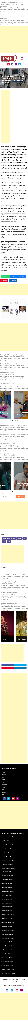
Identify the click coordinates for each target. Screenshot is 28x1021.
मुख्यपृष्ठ (3, 772)
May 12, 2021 (6, 85)
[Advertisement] (14, 39)
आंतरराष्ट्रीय (4, 784)
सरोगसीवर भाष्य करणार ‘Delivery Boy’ (14, 413)
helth (24, 538)
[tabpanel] (14, 405)
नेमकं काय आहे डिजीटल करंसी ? (12, 485)
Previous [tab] (3, 405)
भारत (3, 782)
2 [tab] (12, 420)
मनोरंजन (4, 787)
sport (4, 541)
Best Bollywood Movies (9, 538)
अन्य (3, 794)
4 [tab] (15, 420)
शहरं (3, 777)
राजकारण (4, 774)
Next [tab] (24, 405)
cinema (19, 538)
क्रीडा (3, 789)
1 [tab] (10, 420)
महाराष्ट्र (3, 779)
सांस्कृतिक (4, 792)
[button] (21, 58)
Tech (9, 541)
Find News (5, 493)
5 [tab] (17, 420)
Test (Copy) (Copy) (11, 639)
